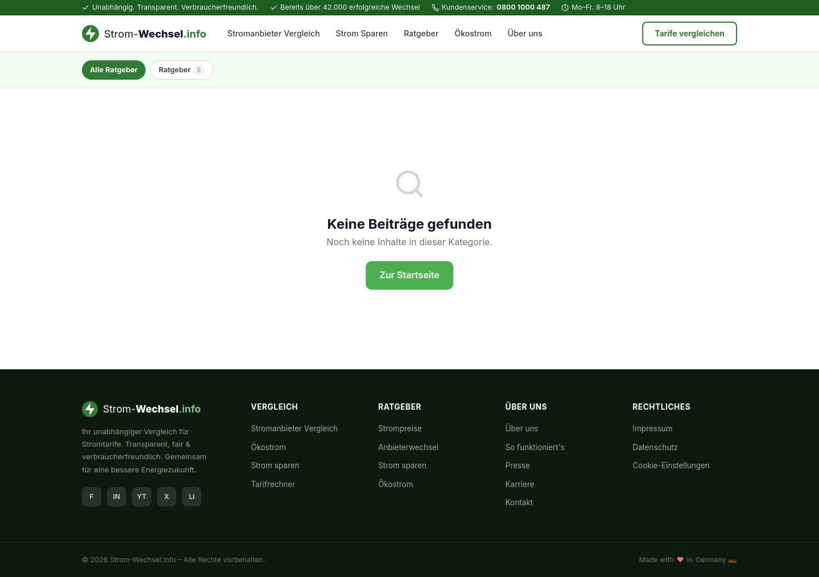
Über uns (525, 33)
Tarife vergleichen (690, 33)
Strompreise (400, 428)
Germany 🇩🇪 (716, 559)
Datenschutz (655, 447)
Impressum (652, 428)
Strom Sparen (362, 33)
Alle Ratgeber (114, 69)
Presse (518, 465)
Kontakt (519, 502)
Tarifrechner (273, 484)
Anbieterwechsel (408, 447)
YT (142, 496)
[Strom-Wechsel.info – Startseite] (144, 33)
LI (192, 496)
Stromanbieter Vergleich (274, 33)
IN (117, 496)
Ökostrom (472, 33)
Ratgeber (421, 33)
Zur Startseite (409, 275)
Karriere (520, 484)
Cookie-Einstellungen (670, 465)
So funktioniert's (535, 447)
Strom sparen (275, 465)
